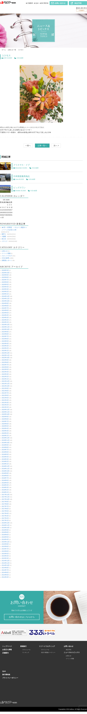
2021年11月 (6, 383)
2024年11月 (6, 298)
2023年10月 (6, 329)
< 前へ (28, 146)
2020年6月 (5, 423)
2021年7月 (5, 393)
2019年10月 (6, 442)
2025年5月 (5, 284)
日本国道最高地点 (22, 176)
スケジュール (26, 652)
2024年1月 (5, 322)
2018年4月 (5, 485)
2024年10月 (6, 301)
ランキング (25, 655)
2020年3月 (5, 431)
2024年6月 (5, 310)
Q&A (4, 674)
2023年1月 (5, 350)
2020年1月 (5, 435)
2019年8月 (5, 447)
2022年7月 (5, 364)
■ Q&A (36, 3)
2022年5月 (5, 369)
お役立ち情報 (7, 652)
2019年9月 (5, 445)
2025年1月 (5, 294)
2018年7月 (5, 478)
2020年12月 (6, 409)
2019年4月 (5, 457)
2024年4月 (5, 315)
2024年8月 (5, 305)
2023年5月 (5, 341)
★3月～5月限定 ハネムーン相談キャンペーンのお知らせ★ (14, 228)
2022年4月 (5, 372)
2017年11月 (6, 497)
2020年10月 (6, 414)
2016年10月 (6, 527)
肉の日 (4, 239)
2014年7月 (5, 570)
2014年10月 (6, 565)
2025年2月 (5, 291)
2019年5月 (5, 454)
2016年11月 (6, 525)
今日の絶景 (20, 58)
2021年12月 (6, 381)
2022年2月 (5, 376)
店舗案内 (5, 655)
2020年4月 (5, 428)
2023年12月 (6, 324)
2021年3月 (5, 402)
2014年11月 (6, 563)
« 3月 (2, 217)
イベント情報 (6, 253)
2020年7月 (5, 421)
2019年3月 (5, 459)
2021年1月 (5, 407)
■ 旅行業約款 (44, 3)
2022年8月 (5, 362)
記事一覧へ (42, 146)
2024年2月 (5, 320)
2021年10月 (6, 386)
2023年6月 (5, 339)
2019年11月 (6, 440)
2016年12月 (6, 523)
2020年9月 (5, 416)
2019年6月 (5, 452)
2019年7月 (5, 449)
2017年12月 (6, 494)
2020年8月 (5, 419)
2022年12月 (6, 353)
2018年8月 (5, 475)
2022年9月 (5, 360)
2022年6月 (5, 367)
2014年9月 (5, 567)
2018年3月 (5, 487)
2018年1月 (5, 492)
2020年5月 (5, 426)
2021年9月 (5, 388)
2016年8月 (5, 532)
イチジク (5, 241)
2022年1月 (5, 379)
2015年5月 (5, 553)
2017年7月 (5, 506)
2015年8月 (5, 546)
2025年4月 (5, 287)
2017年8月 (5, 504)
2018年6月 (5, 480)
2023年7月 (5, 336)
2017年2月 (5, 518)
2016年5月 (5, 537)
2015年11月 (6, 542)
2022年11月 (6, 355)
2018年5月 (5, 482)
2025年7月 (5, 280)
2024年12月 (6, 296)
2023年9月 (5, 331)
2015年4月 (5, 556)
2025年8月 (5, 277)
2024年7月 (5, 308)
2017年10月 (6, 499)
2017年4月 (5, 513)
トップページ (7, 649)
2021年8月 (5, 390)
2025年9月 (5, 275)
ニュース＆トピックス (72, 655)
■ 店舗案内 (29, 3)
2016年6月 (5, 534)
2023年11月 (6, 327)
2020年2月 (5, 433)
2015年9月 (5, 544)
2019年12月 (6, 438)
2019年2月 (5, 461)
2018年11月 (6, 468)
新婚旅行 (23, 649)
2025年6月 (5, 282)
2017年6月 (5, 508)
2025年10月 (6, 272)
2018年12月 (6, 466)
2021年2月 (5, 405)
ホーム (4, 50)
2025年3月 (5, 289)
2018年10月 (6, 471)
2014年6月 (5, 572)
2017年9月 (5, 501)
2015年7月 (5, 549)
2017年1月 (5, 520)
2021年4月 (5, 400)
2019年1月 (5, 464)
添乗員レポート (7, 260)
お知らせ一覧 (12, 50)
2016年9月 (5, 530)
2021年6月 (5, 395)
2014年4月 (5, 577)
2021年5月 (5, 397)
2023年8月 (5, 334)
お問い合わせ (68, 649)
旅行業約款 (6, 677)
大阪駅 (4, 236)
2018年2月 (5, 490)
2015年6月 (5, 551)
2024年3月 (5, 317)
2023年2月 (5, 348)
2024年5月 (5, 313)
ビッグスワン (20, 187)
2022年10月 (6, 357)
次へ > (56, 146)
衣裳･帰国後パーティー (48, 655)
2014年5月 (5, 575)
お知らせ (5, 251)
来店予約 (68, 652)
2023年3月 (5, 346)
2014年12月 (6, 560)
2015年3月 (5, 558)
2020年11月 (6, 412)
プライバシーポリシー (10, 680)
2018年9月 (5, 473)
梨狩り (4, 234)
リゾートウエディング (47, 649)
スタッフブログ (7, 255)
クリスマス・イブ (22, 165)
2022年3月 (5, 374)
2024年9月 (5, 303)
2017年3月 (5, 516)
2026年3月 (5, 270)
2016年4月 (5, 539)
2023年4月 (5, 343)
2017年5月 (5, 511)
